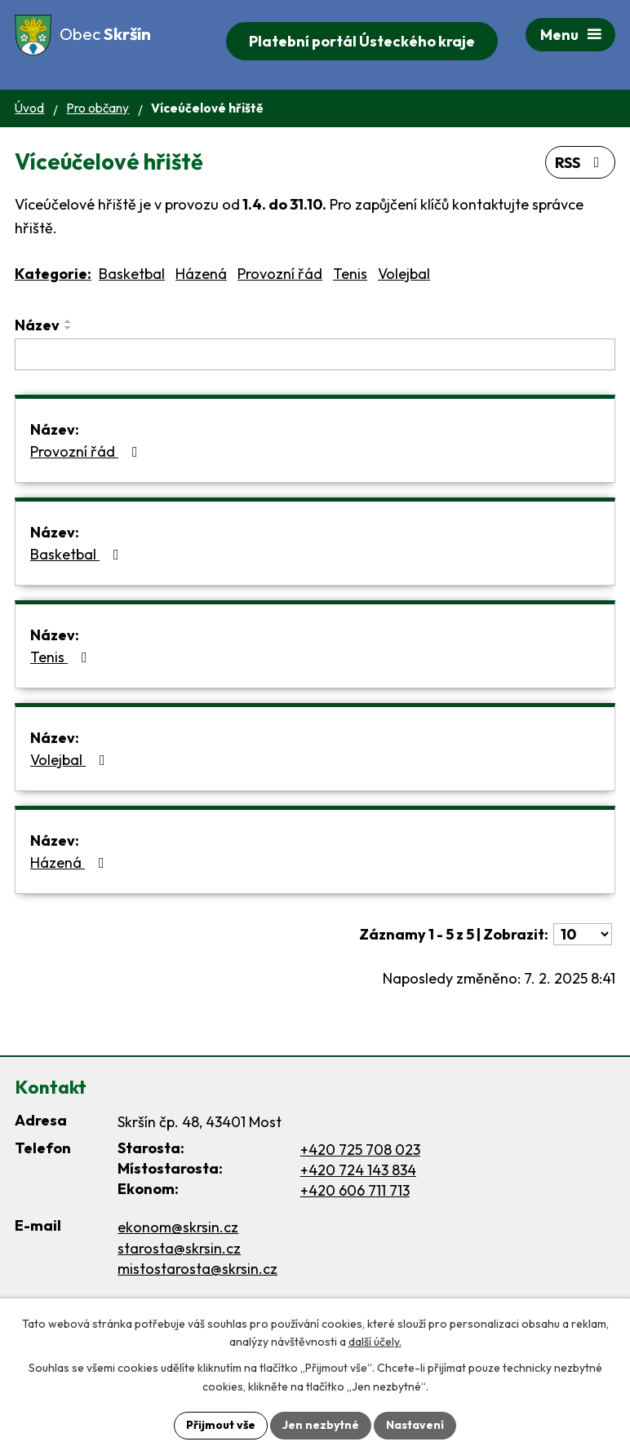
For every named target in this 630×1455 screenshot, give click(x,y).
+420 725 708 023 (360, 1149)
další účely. (375, 1342)
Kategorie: (53, 273)
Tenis (350, 273)
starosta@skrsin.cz (179, 1248)
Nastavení (415, 1424)
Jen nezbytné (320, 1424)
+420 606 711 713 (355, 1190)
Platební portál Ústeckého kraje (362, 41)
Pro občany (97, 108)
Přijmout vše (220, 1424)
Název (37, 325)
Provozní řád (279, 273)
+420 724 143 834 (358, 1170)
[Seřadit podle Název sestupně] (69, 328)
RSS (580, 162)
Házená (201, 273)
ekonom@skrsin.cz (178, 1227)
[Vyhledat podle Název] (315, 354)
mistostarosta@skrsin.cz (197, 1268)
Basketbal (132, 273)
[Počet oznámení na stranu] (582, 934)
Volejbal (404, 273)
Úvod (29, 108)
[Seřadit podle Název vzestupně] (69, 321)
